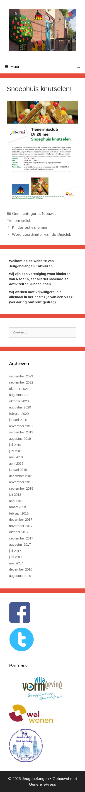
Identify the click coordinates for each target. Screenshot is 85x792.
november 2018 (20, 482)
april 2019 (16, 463)
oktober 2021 (19, 389)
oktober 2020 (19, 401)
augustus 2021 (20, 395)
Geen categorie (26, 213)
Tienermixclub (19, 221)
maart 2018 (17, 507)
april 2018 (16, 501)
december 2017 (20, 519)
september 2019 (21, 432)
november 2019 (20, 426)
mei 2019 (16, 457)
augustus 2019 (20, 438)
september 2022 (21, 382)
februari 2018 (19, 513)
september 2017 (21, 538)
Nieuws (48, 213)
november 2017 (20, 526)
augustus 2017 (20, 544)
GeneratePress (42, 784)
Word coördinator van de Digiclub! (42, 234)
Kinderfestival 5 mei (29, 227)
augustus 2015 (20, 576)
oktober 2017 (19, 532)
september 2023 (21, 376)
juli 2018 (15, 494)
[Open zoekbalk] (78, 66)
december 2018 (20, 476)
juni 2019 (15, 451)
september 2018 (21, 488)
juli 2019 (15, 445)
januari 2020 (18, 420)
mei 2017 (16, 563)
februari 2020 (19, 413)
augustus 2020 (20, 407)
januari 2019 (18, 469)
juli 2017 (15, 551)
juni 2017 (15, 557)
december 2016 (20, 569)
